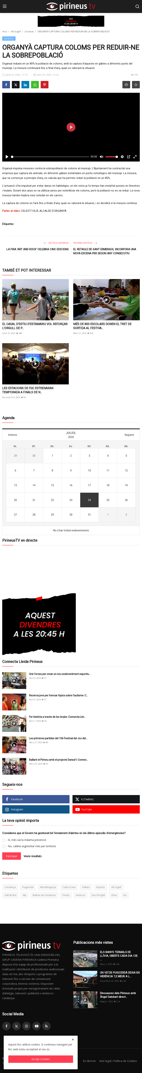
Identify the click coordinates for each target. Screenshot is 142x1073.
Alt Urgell (16, 31)
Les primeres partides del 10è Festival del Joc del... (58, 738)
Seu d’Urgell (98, 895)
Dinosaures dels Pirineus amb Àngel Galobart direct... (118, 995)
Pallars (86, 887)
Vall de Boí (10, 895)
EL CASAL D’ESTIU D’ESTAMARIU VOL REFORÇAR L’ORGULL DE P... (34, 326)
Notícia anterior (56, 243)
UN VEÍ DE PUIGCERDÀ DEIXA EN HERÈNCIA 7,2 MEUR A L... (120, 974)
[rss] (46, 1026)
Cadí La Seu (69, 887)
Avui (4, 31)
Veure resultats (33, 856)
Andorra (80, 895)
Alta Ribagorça (48, 887)
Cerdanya (10, 887)
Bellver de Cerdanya (44, 895)
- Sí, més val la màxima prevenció (26, 840)
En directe (89, 1061)
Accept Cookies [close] (40, 1059)
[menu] (4, 6)
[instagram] (26, 1026)
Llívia (114, 895)
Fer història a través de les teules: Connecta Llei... (57, 716)
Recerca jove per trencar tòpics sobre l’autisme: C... (58, 695)
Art (124, 895)
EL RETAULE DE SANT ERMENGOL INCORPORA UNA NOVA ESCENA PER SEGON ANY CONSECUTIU (104, 251)
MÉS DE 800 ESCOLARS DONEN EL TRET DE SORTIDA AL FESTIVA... (102, 326)
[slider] (50, 157)
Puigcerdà (27, 887)
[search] (137, 6)
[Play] (7, 157)
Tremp (65, 895)
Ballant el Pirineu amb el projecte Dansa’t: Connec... (58, 759)
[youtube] (36, 1026)
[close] (73, 1040)
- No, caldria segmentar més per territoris (31, 846)
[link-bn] (71, 21)
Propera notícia (85, 243)
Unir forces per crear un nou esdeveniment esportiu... (60, 674)
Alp (24, 895)
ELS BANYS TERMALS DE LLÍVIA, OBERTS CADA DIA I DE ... (119, 955)
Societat (29, 31)
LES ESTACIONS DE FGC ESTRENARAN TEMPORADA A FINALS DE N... (27, 390)
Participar (11, 856)
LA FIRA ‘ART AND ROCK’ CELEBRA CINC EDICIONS (37, 249)
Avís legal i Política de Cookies (118, 1061)
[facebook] (6, 1026)
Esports (100, 887)
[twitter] (16, 1026)
